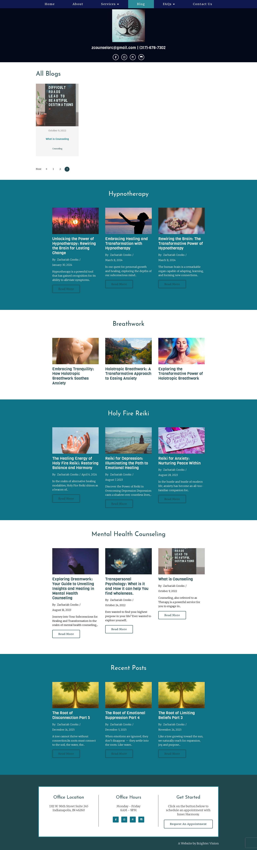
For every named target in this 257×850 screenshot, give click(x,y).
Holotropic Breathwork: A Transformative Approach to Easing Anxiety (128, 373)
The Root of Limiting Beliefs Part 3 (176, 715)
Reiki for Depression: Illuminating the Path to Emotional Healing (126, 463)
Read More (66, 289)
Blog (141, 4)
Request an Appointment (188, 824)
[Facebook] (116, 57)
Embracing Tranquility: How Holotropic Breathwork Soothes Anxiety (73, 376)
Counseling (57, 148)
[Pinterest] (133, 57)
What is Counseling (57, 139)
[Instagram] (124, 57)
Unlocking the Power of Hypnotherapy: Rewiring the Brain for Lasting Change (74, 245)
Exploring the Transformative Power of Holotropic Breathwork (180, 373)
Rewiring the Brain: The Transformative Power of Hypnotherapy (180, 243)
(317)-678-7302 (152, 47)
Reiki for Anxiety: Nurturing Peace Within (179, 461)
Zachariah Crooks (68, 259)
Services (108, 4)
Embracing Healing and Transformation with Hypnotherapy (126, 243)
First (38, 169)
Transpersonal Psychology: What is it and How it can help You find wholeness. (126, 586)
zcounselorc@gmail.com (113, 47)
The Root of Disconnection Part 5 (71, 715)
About (78, 4)
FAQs (167, 4)
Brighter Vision (208, 843)
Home (50, 4)
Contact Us (202, 4)
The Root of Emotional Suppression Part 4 (125, 715)
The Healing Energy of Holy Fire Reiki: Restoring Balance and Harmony (75, 463)
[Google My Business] (141, 57)
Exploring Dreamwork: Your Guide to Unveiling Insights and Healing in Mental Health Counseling (73, 588)
